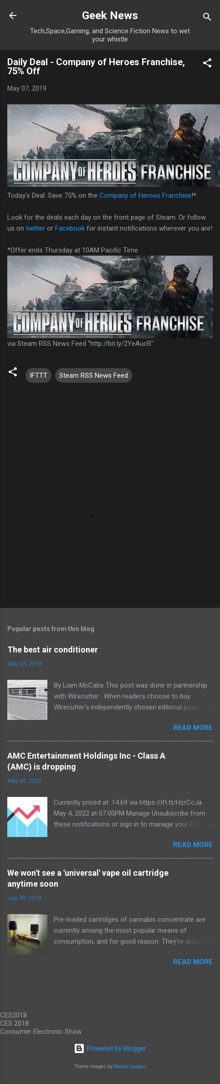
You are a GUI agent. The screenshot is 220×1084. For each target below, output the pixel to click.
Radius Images (130, 1066)
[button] (207, 64)
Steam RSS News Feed (93, 375)
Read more (193, 728)
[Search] (207, 18)
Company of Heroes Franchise (145, 195)
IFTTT (38, 375)
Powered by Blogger (110, 1048)
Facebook (70, 228)
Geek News (110, 15)
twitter (35, 228)
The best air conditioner (52, 649)
